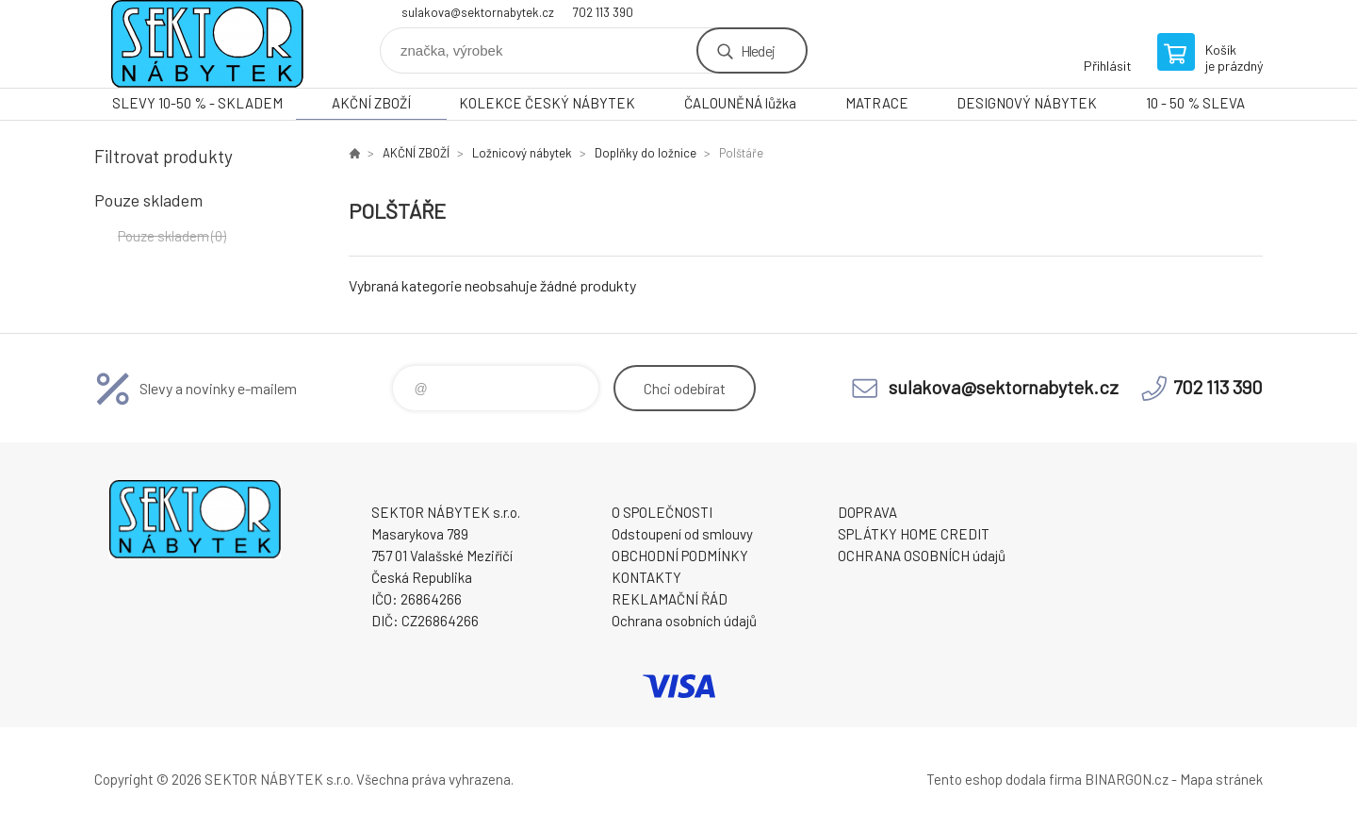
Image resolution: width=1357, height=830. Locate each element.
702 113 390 (603, 12)
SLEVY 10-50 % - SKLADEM (197, 102)
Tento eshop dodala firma (1004, 779)
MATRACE (876, 102)
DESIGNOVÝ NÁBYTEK (1026, 102)
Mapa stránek (1221, 779)
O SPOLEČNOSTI (662, 512)
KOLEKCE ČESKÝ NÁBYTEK (547, 102)
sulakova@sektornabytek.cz (477, 12)
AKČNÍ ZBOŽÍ (371, 102)
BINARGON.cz (1127, 779)
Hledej (758, 50)
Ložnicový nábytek (522, 152)
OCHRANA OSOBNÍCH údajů (921, 555)
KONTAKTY (646, 577)
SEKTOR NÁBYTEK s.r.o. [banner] (207, 44)
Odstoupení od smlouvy (682, 533)
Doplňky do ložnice (645, 152)
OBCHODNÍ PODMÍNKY (680, 555)
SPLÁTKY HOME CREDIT (913, 533)
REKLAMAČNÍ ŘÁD (670, 598)
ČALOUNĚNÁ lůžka (740, 102)
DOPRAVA (867, 512)
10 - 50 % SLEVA (1195, 102)
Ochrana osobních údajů (684, 620)
